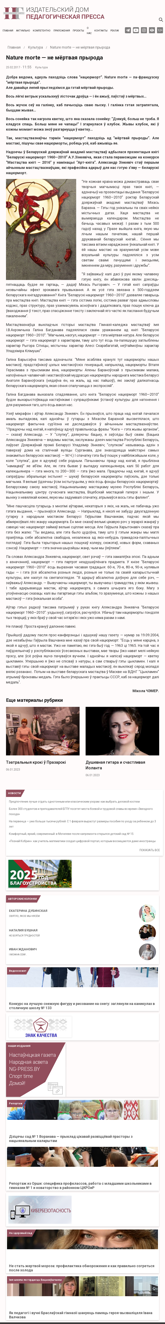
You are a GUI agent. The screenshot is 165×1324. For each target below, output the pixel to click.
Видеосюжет (17, 970)
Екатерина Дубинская (28, 913)
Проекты (78, 30)
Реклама (116, 30)
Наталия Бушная (24, 933)
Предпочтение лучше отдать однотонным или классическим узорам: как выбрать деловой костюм (74, 801)
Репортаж (15, 1103)
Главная (8, 30)
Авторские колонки (22, 898)
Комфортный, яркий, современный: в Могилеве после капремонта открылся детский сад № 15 (71, 833)
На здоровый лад (20, 1233)
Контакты (100, 30)
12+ (160, 30)
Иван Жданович (23, 951)
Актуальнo (23, 30)
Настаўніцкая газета (32, 1055)
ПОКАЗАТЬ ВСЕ (150, 850)
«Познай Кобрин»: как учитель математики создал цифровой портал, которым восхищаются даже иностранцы (82, 841)
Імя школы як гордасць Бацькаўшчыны (35, 1279)
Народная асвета (28, 1062)
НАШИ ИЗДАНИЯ (19, 1045)
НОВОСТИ (14, 793)
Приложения (62, 30)
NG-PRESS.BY (24, 1069)
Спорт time (21, 1076)
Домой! (17, 1083)
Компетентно (42, 30)
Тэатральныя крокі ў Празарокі (36, 762)
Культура (41, 67)
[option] (43, 740)
